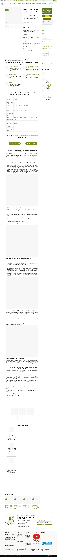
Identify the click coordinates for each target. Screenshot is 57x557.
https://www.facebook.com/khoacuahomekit (17, 406)
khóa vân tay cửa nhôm (45, 53)
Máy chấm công (44, 61)
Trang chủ (19, 3)
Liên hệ (52, 3)
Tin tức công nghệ (47, 3)
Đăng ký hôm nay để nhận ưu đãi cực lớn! (42, 522)
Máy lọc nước (44, 63)
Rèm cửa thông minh (45, 65)
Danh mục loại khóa (13, 3)
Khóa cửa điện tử (35, 3)
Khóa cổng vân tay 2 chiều (46, 30)
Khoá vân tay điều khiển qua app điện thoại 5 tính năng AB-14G (26, 507)
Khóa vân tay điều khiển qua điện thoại (46, 58)
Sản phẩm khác (41, 3)
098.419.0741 (9, 543)
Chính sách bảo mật (19, 535)
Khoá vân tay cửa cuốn (45, 46)
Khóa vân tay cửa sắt (45, 55)
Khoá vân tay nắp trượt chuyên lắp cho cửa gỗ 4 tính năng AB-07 (35, 507)
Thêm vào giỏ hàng (27, 43)
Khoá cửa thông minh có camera (46, 41)
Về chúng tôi (24, 3)
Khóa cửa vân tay (29, 3)
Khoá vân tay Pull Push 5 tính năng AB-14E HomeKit (8, 506)
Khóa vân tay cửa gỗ (45, 50)
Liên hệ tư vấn (36, 43)
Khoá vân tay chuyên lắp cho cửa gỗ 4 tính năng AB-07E (18, 507)
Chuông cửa (44, 28)
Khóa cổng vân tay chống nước (46, 33)
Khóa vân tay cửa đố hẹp (46, 48)
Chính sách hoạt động (20, 540)
